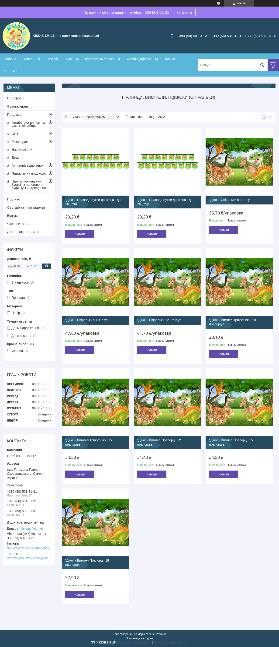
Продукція (15, 114)
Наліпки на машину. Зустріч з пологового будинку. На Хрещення (29, 184)
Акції (68, 59)
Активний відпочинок (27, 165)
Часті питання (18, 224)
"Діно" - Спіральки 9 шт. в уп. (87, 320)
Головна (10, 59)
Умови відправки (139, 59)
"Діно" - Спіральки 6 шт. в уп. (230, 200)
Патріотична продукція (29, 173)
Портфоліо (15, 98)
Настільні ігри (22, 149)
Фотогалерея (17, 106)
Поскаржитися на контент (135, 642)
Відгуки (13, 216)
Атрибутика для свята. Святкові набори (29, 124)
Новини (169, 59)
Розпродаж (20, 142)
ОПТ (15, 134)
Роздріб (52, 59)
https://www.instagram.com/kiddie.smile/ (29, 547)
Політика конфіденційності (171, 642)
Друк (15, 157)
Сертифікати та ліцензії (26, 207)
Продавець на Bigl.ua (139, 638)
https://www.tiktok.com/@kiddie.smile (29, 558)
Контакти (184, 12)
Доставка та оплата (99, 59)
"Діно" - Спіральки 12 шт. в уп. (159, 320)
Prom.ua (161, 634)
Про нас (13, 199)
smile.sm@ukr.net (30, 528)
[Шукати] (262, 65)
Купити (80, 234)
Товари (29, 59)
